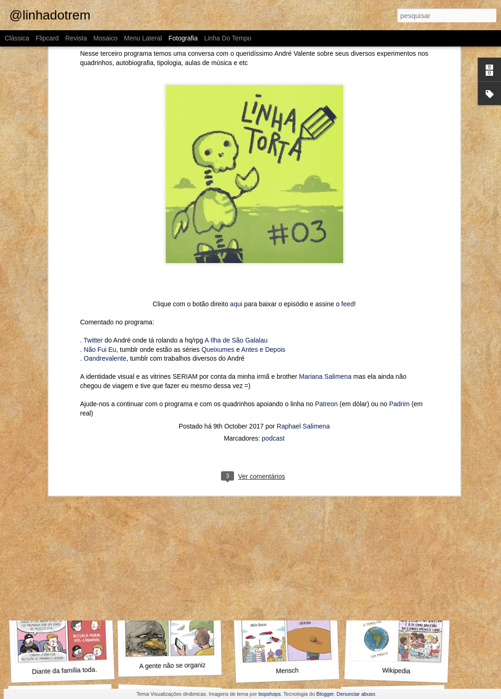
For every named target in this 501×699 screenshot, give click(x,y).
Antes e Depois (263, 252)
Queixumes (218, 252)
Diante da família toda (63, 670)
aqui (236, 207)
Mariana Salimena (325, 279)
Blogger (324, 694)
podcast (273, 341)
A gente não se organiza (174, 665)
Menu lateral (143, 38)
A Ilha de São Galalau (236, 243)
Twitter (93, 243)
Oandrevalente (105, 261)
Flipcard (47, 38)
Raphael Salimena (303, 329)
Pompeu (284, 539)
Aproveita (396, 540)
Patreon (326, 306)
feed (347, 207)
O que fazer (172, 544)
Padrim (399, 306)
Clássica (17, 38)
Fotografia (183, 38)
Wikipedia (396, 670)
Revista (76, 38)
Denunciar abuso (356, 694)
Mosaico (105, 38)
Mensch (287, 670)
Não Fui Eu (100, 252)
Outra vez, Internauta (62, 544)
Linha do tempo (228, 38)
